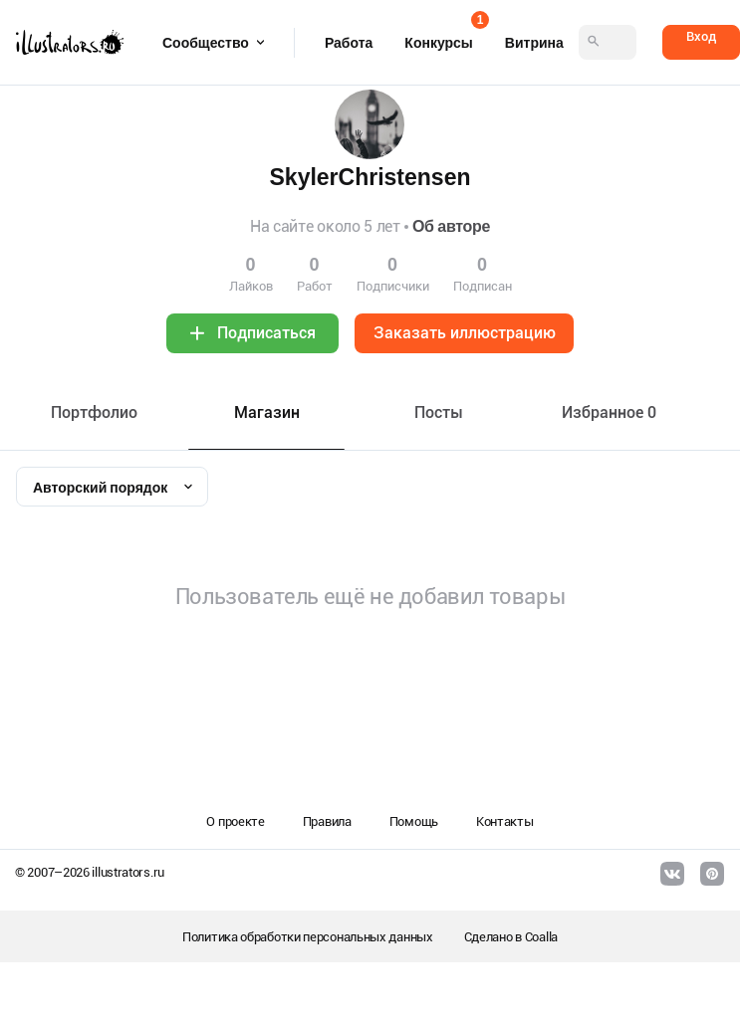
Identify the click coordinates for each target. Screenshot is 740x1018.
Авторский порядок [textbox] (100, 488)
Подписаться (266, 332)
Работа (348, 43)
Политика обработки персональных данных (307, 936)
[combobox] (112, 487)
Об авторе (451, 226)
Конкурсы (438, 36)
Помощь (413, 821)
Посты (438, 412)
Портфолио (94, 412)
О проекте (235, 821)
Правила (327, 821)
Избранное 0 (609, 412)
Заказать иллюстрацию (464, 332)
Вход (701, 36)
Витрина (534, 43)
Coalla (541, 936)
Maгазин (267, 412)
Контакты (505, 821)
